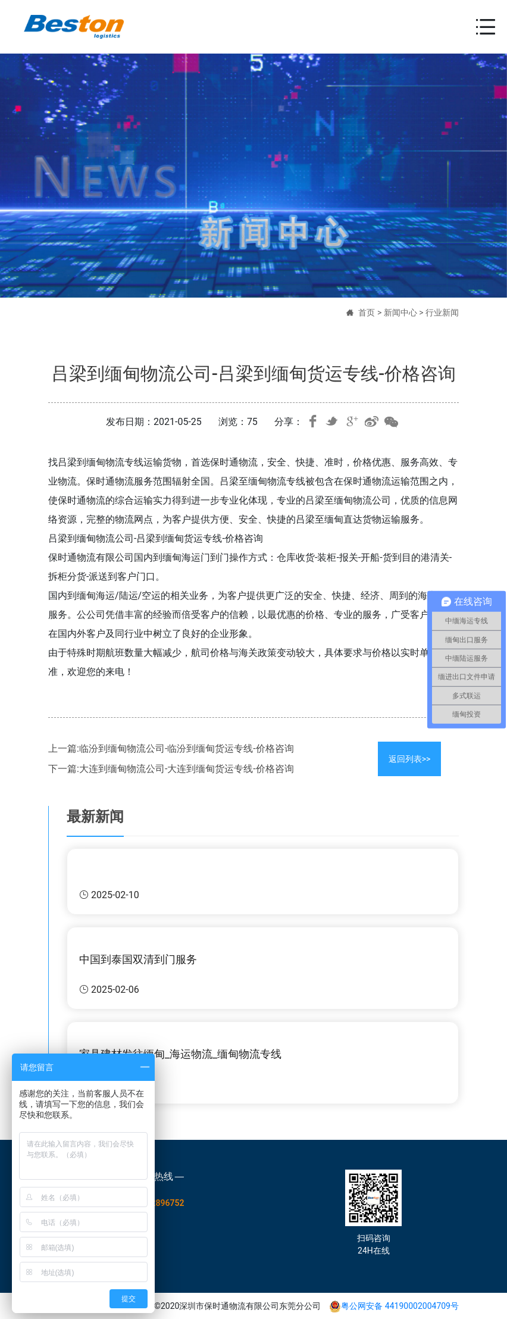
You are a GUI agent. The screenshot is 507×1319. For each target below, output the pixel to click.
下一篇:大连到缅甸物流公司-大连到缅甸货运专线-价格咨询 (171, 768)
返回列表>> (410, 759)
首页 (366, 312)
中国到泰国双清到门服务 (138, 959)
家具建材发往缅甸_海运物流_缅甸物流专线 (180, 1054)
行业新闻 (442, 312)
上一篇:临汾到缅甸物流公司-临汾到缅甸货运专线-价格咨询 (171, 748)
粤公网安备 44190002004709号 (394, 1306)
